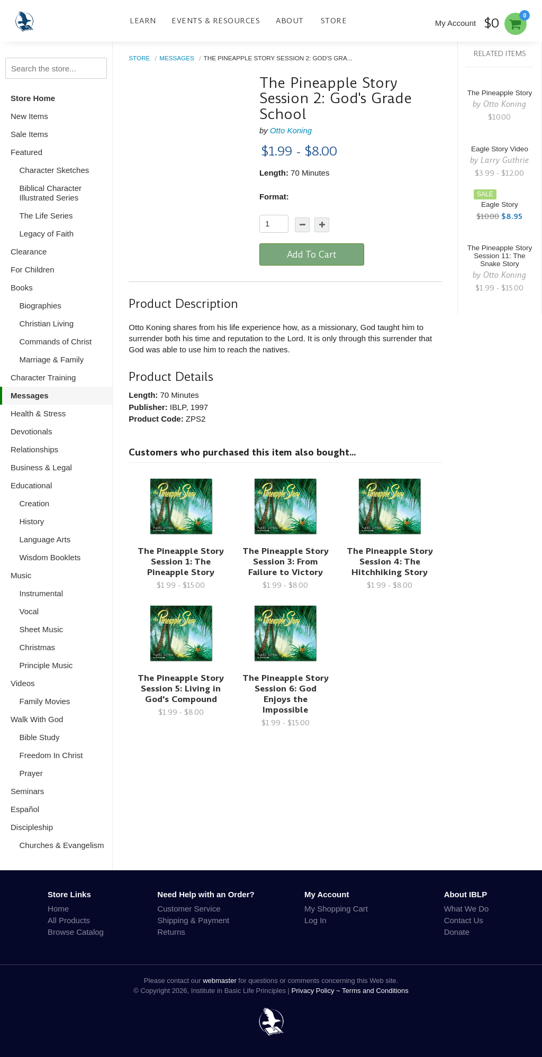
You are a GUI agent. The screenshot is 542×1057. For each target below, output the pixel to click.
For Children (33, 269)
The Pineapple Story (499, 93)
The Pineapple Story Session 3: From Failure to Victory (285, 561)
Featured (26, 152)
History (32, 521)
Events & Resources (215, 20)
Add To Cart (312, 254)
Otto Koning (291, 130)
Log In (315, 920)
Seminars (27, 791)
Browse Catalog (76, 931)
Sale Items (29, 134)
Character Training (43, 377)
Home (58, 908)
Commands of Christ (56, 341)
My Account (455, 23)
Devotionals (31, 431)
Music (21, 575)
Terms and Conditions (375, 991)
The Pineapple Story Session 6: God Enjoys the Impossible (285, 694)
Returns (171, 931)
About (290, 20)
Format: (274, 196)
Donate (456, 931)
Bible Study (40, 737)
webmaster (220, 981)
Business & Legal (41, 467)
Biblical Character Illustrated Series (51, 193)
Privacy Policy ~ (317, 991)
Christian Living (47, 323)
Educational (31, 485)
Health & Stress (38, 413)
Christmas (38, 647)
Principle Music (46, 665)
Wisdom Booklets (50, 557)
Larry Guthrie (505, 160)
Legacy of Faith (47, 233)
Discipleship (32, 827)
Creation (35, 503)
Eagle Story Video (499, 149)
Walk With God (37, 719)
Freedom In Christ (51, 755)
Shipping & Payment (193, 920)
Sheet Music (42, 629)
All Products (69, 920)
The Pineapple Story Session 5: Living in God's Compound (181, 688)
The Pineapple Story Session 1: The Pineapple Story (181, 561)
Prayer (31, 773)
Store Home (33, 98)
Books (22, 287)
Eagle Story (499, 204)
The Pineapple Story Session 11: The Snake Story (499, 256)
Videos (23, 683)
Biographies (40, 305)
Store (334, 20)
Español (25, 809)
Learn (143, 20)
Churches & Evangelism (62, 845)
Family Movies (45, 701)
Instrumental (42, 593)
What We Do (466, 908)
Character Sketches (54, 170)
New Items (29, 116)
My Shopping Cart (336, 908)
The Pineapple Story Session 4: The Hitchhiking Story (390, 561)
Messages (30, 395)
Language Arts (45, 539)
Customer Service (188, 908)
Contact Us (463, 920)
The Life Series (46, 215)
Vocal (29, 611)
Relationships (34, 449)
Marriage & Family (52, 359)
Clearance (29, 251)
